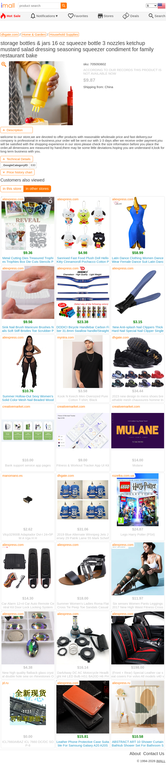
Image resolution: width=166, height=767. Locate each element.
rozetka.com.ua (123, 475)
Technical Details (17, 159)
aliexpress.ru (121, 683)
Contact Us (153, 753)
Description (13, 130)
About (135, 753)
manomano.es (12, 475)
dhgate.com (120, 337)
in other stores (37, 189)
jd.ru (5, 683)
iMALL (160, 761)
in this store (12, 189)
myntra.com (65, 337)
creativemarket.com (16, 406)
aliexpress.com (13, 199)
